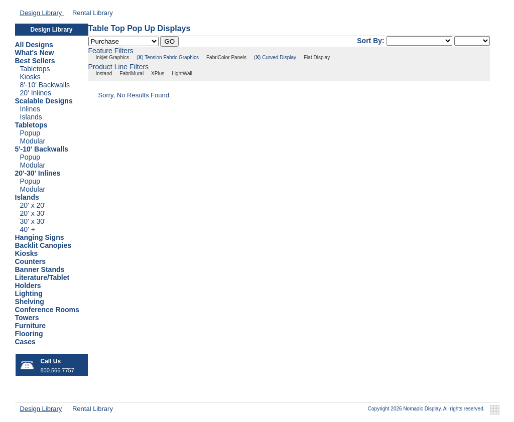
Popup (30, 133)
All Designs (34, 45)
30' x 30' (33, 221)
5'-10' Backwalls (41, 149)
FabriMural (131, 73)
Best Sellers (35, 61)
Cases (25, 342)
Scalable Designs (44, 101)
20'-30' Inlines (38, 173)
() (140, 57)
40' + (27, 229)
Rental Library (92, 13)
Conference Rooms (47, 310)
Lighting (29, 294)
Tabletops (35, 69)
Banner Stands (40, 269)
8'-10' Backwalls (45, 85)
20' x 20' (33, 205)
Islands (31, 117)
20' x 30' (33, 213)
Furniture (30, 326)
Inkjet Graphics (113, 57)
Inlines (30, 109)
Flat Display (317, 57)
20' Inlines (36, 93)
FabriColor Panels (226, 57)
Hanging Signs (39, 237)
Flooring (29, 334)
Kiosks (30, 77)
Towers (27, 318)
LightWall (182, 73)
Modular (33, 141)
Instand (104, 73)
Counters (30, 261)
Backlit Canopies (43, 245)
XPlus (157, 73)
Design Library (42, 13)
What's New (34, 53)
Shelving (29, 302)
